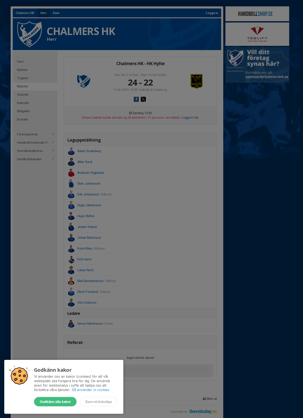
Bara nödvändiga (98, 402)
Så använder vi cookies (90, 390)
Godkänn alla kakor (55, 402)
